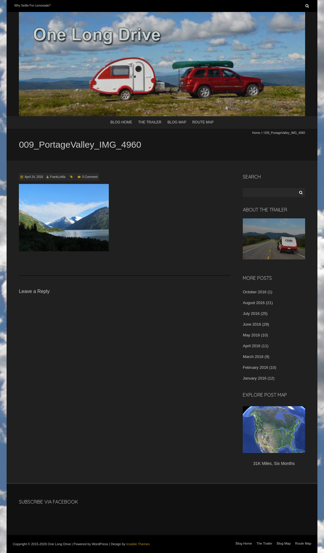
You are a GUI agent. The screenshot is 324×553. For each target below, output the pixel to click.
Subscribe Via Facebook (48, 502)
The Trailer (150, 122)
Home (256, 133)
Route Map (202, 122)
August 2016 (254, 302)
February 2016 (255, 367)
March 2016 (253, 356)
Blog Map (177, 122)
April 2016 (251, 346)
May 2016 (251, 335)
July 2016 (251, 313)
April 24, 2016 (34, 177)
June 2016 (252, 324)
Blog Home (121, 122)
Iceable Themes (138, 544)
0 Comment (90, 177)
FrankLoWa (57, 177)
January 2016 (254, 378)
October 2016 (254, 292)
